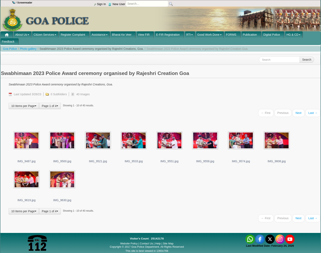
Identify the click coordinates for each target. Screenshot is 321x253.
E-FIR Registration (168, 34)
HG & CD (292, 34)
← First (265, 113)
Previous (283, 113)
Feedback (8, 41)
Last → (313, 113)
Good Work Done (208, 34)
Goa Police (10, 48)
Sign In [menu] (100, 4)
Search (306, 59)
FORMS (231, 34)
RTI (188, 34)
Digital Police (271, 34)
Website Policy (129, 243)
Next (298, 113)
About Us (21, 34)
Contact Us (146, 243)
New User (116, 4)
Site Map (168, 243)
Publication (250, 34)
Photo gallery (28, 48)
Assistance (99, 34)
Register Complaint (73, 34)
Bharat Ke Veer (121, 34)
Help (158, 243)
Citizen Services (43, 34)
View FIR (144, 34)
